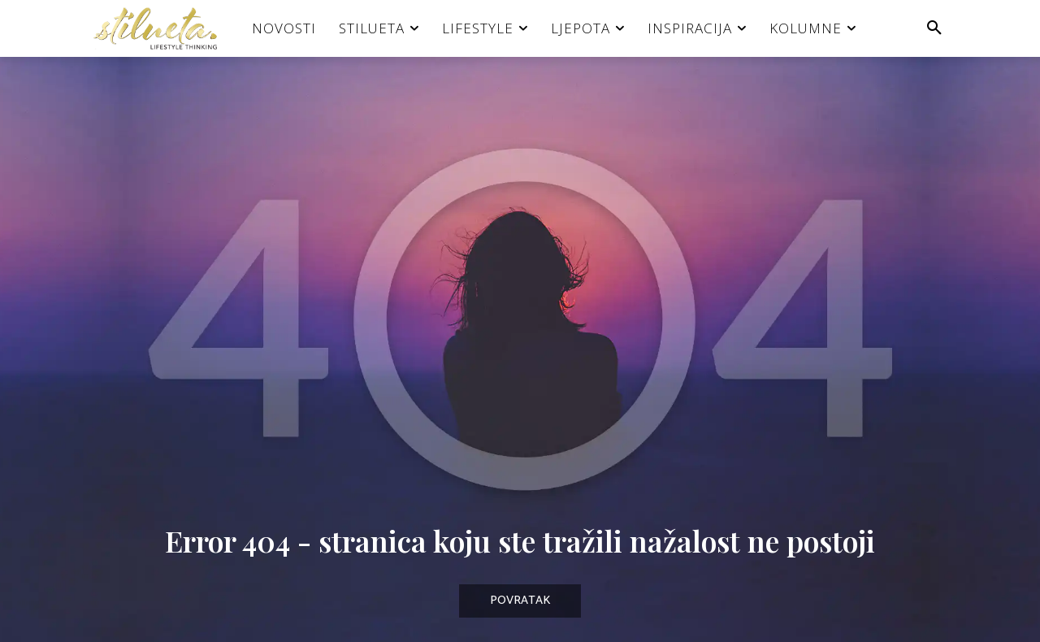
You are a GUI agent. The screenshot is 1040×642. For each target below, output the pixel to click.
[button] (934, 28)
